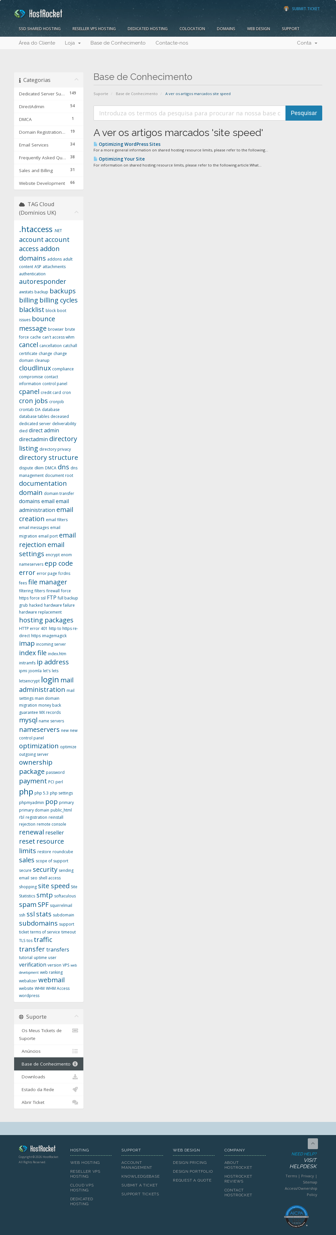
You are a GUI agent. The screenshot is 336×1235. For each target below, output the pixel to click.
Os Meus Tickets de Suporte (48, 1034)
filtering (26, 591)
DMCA (50, 468)
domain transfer (59, 493)
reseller (54, 832)
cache (35, 337)
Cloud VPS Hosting (82, 1187)
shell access (50, 878)
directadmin (33, 439)
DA (38, 409)
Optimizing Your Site (119, 159)
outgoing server (34, 754)
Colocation (192, 28)
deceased (60, 416)
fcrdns (64, 573)
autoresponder (42, 281)
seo (34, 878)
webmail (51, 979)
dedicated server (35, 423)
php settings (61, 793)
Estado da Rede (48, 1089)
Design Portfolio (193, 1171)
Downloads (48, 1077)
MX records (50, 712)
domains (29, 501)
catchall (70, 345)
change (45, 353)
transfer (32, 949)
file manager (47, 582)
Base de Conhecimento (118, 43)
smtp (44, 895)
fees (23, 583)
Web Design (258, 28)
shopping (28, 887)
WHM (40, 988)
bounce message (37, 323)
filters (39, 591)
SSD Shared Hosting (40, 28)
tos (29, 940)
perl (59, 782)
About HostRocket (238, 1165)
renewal (31, 832)
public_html (61, 810)
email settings (41, 549)
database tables (34, 416)
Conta (307, 43)
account (31, 239)
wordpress (29, 995)
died (23, 431)
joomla (35, 671)
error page (47, 573)
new (65, 730)
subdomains (38, 923)
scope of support (52, 861)
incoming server (51, 644)
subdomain (63, 915)
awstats (26, 292)
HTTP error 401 (33, 628)
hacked (36, 605)
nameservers (39, 729)
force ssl (38, 598)
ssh (22, 915)
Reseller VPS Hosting (94, 28)
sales (26, 859)
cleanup (42, 360)
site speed (54, 885)
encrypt (53, 555)
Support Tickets (140, 1194)
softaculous (65, 896)
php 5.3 (41, 793)
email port (48, 536)
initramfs (27, 663)
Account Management (136, 1165)
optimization (39, 745)
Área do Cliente (37, 43)
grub (23, 605)
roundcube (62, 851)
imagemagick (54, 635)
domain (31, 492)
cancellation (50, 345)
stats (44, 914)
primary (66, 802)
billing (28, 300)
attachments (54, 266)
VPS (66, 965)
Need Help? (296, 1160)
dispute (26, 468)
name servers (51, 721)
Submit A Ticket (139, 1185)
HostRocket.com (39, 1150)
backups (63, 290)
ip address (53, 661)
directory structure (48, 457)
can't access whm (58, 337)
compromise (31, 377)
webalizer (28, 981)
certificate (28, 353)
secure (25, 870)
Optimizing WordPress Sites (127, 144)
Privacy (307, 1175)
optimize (68, 747)
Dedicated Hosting (148, 28)
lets (55, 671)
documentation (43, 483)
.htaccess (35, 229)
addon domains (39, 253)
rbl (21, 817)
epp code (59, 563)
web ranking (51, 972)
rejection (27, 824)
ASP (37, 266)
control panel (54, 383)
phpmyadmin (31, 802)
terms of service (45, 932)
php (26, 791)
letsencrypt (29, 681)
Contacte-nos (172, 43)
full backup (68, 598)
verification (32, 964)
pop (51, 801)
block (51, 310)
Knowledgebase (140, 1176)
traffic (43, 939)
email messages (34, 527)
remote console (51, 824)
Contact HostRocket (238, 1192)
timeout (68, 932)
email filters (57, 519)
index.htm (57, 654)
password (55, 772)
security (45, 869)
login (50, 679)
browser (56, 329)
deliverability (64, 423)
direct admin (44, 430)
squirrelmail (61, 905)
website (26, 988)
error (27, 572)
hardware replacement (40, 612)
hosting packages (46, 620)
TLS (22, 940)
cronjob (56, 401)
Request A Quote (192, 1180)
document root (59, 475)
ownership (35, 762)
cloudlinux (35, 367)
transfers (57, 949)
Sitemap (310, 1182)
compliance (63, 369)
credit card (51, 392)
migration (28, 705)
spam (27, 904)
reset (27, 841)
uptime (40, 957)
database (51, 409)
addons (54, 259)
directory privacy (55, 449)
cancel (28, 344)
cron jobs (33, 400)
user (52, 957)
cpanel (29, 391)
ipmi (23, 671)
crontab (26, 409)
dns (63, 466)
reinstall (56, 817)
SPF (43, 904)
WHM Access (58, 988)
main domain (47, 698)
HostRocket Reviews (238, 1179)
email (47, 501)
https (36, 635)
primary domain (34, 810)
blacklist (31, 309)
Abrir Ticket (48, 1102)
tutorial (25, 957)
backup (41, 292)
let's (47, 671)
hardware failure (59, 605)
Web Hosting (85, 1162)
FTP (51, 597)
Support (291, 28)
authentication (32, 274)
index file (33, 652)
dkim (39, 468)
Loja (73, 43)
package (32, 771)
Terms (291, 1175)
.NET (58, 230)
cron (66, 392)
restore (44, 851)
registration (36, 817)
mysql (28, 720)
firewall (53, 591)
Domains (226, 28)
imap (27, 643)
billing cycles (58, 300)
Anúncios (48, 1051)
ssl (31, 914)
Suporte (101, 93)
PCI (51, 782)
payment (33, 780)
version (54, 965)
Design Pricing (190, 1162)
